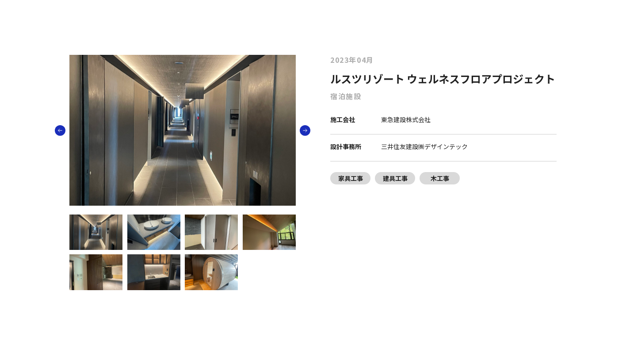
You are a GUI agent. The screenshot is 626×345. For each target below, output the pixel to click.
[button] (305, 130)
